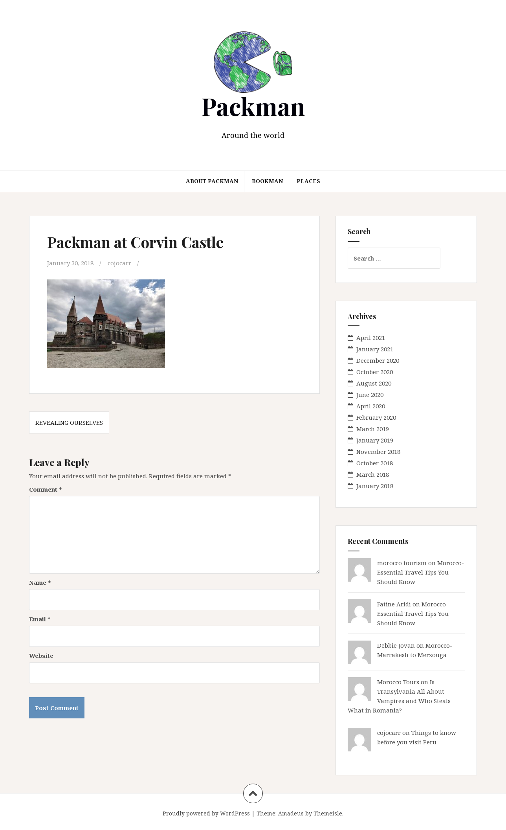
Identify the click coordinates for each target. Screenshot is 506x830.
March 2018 (372, 474)
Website (41, 655)
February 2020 (376, 417)
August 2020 (373, 383)
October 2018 (374, 463)
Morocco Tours (398, 682)
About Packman (212, 181)
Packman (253, 106)
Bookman (267, 181)
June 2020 (369, 394)
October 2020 (374, 372)
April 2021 (370, 338)
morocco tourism (402, 563)
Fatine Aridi (394, 604)
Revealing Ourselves (69, 422)
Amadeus (291, 813)
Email (40, 619)
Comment (45, 489)
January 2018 (374, 486)
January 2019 (374, 440)
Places (308, 181)
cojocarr (119, 263)
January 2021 (374, 349)
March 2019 (372, 429)
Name (40, 582)
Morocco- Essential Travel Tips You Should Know (420, 572)
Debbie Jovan (396, 645)
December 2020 (377, 360)
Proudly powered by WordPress (206, 813)
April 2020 (370, 406)
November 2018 (378, 451)
